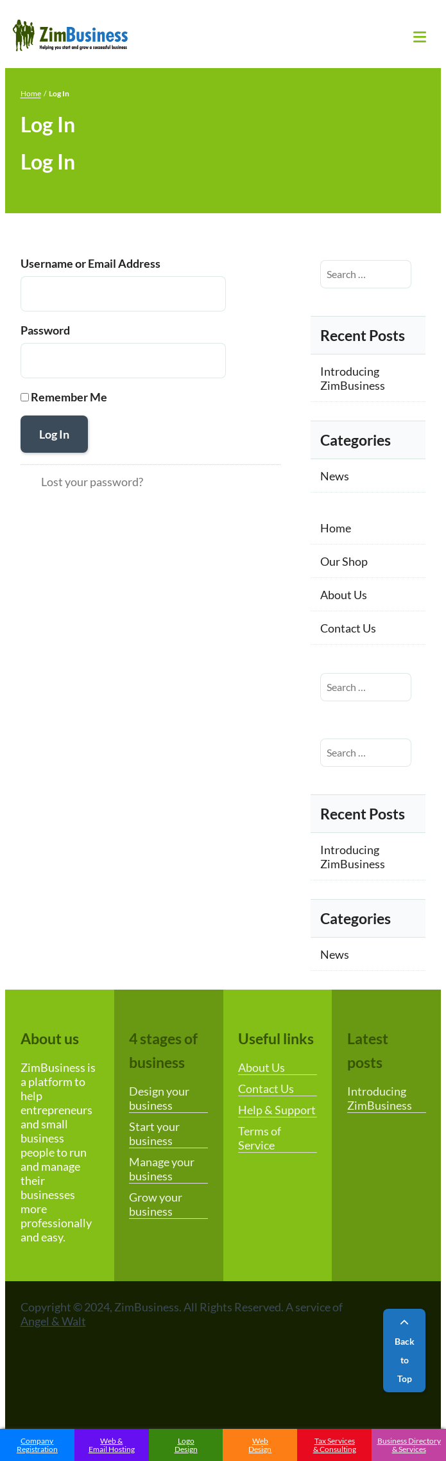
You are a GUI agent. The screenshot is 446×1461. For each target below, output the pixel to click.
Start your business (154, 1133)
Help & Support (277, 1110)
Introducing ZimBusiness (352, 378)
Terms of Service (259, 1138)
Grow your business (155, 1204)
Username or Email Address (90, 263)
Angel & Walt (53, 1321)
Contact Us (348, 628)
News (334, 476)
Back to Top (405, 1351)
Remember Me (69, 397)
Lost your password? (92, 482)
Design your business (159, 1098)
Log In (54, 434)
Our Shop (344, 561)
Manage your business (161, 1169)
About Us (343, 595)
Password (45, 330)
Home (31, 93)
